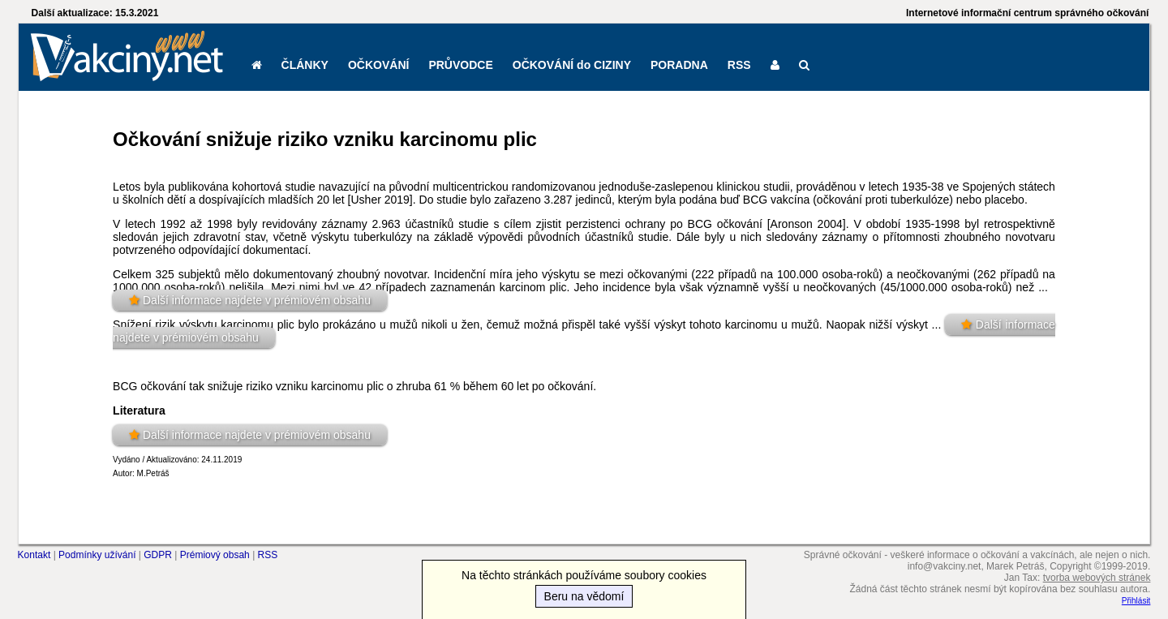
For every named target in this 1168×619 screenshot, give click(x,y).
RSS (739, 64)
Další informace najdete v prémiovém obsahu (257, 300)
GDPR (158, 555)
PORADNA (679, 64)
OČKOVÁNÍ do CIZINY (572, 64)
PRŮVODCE (460, 64)
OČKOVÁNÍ (378, 64)
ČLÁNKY (304, 64)
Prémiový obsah (215, 555)
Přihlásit (1136, 600)
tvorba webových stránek (1097, 577)
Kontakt (34, 555)
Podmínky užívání (96, 555)
